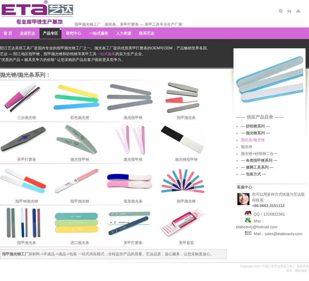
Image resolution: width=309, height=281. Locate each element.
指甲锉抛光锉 (26, 201)
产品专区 (50, 33)
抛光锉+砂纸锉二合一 (259, 153)
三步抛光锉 (26, 117)
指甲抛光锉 (79, 201)
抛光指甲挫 (133, 159)
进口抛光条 (79, 243)
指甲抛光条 (186, 117)
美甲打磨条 (26, 159)
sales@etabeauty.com (283, 234)
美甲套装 (186, 243)
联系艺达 (146, 33)
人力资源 (123, 33)
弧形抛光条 (133, 201)
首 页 (7, 33)
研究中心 (73, 33)
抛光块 (246, 147)
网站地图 (301, 270)
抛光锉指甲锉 (186, 159)
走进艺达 (27, 33)
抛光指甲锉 (133, 117)
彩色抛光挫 (79, 117)
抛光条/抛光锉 (253, 140)
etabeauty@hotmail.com (256, 227)
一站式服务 (98, 33)
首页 (289, 270)
